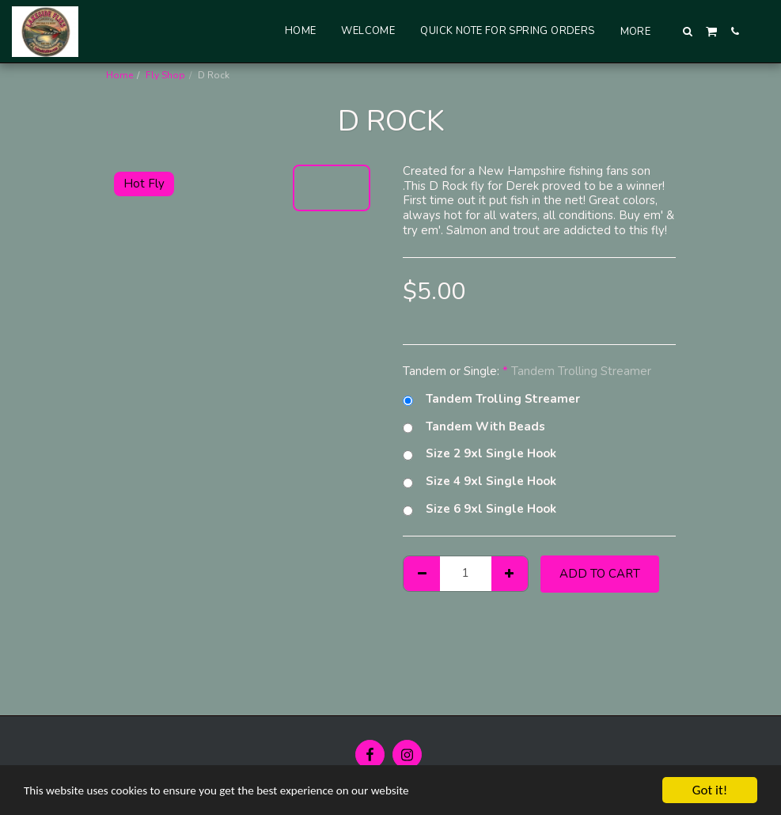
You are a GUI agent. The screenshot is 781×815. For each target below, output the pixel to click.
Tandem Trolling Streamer (491, 399)
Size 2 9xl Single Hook (479, 453)
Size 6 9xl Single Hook (479, 509)
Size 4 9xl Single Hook (479, 481)
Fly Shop (165, 75)
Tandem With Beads (474, 426)
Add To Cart (599, 574)
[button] (688, 31)
